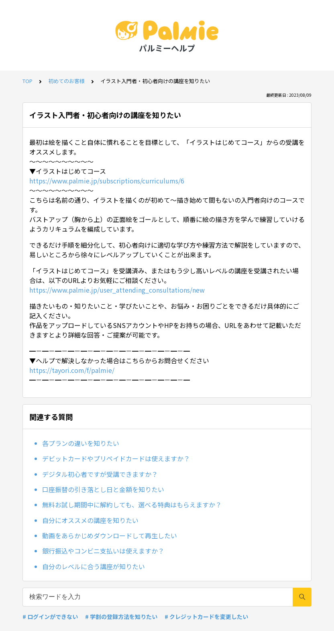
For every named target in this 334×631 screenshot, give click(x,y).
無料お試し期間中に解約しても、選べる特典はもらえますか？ (132, 504)
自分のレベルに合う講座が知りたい (93, 566)
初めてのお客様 (66, 81)
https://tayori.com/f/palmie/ (71, 370)
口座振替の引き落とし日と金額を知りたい (103, 489)
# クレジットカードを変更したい (206, 617)
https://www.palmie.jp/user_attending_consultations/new (117, 290)
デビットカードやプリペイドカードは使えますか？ (116, 458)
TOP (27, 81)
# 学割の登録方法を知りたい (121, 617)
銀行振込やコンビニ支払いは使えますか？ (103, 551)
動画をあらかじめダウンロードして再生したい (109, 535)
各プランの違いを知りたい (80, 443)
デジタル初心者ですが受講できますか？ (100, 474)
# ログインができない (50, 617)
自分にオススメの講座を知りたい (90, 520)
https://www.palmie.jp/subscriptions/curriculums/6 (106, 180)
